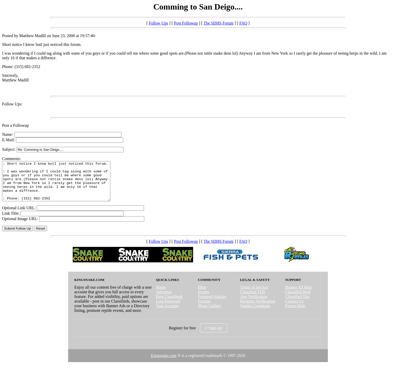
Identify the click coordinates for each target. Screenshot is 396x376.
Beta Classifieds (169, 304)
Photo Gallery (209, 313)
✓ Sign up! (213, 335)
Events (203, 299)
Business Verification (257, 309)
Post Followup (186, 23)
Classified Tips (297, 304)
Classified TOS (252, 299)
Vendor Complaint (255, 313)
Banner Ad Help (298, 295)
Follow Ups (158, 23)
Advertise (164, 299)
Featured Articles (212, 304)
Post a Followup (15, 125)
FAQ (243, 23)
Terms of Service (254, 295)
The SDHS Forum (218, 23)
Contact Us (294, 309)
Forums (204, 309)
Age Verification (253, 304)
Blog (202, 295)
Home (161, 295)
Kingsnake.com (163, 363)
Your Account (167, 313)
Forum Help (295, 313)
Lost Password (168, 309)
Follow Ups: (12, 104)
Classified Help (298, 299)
